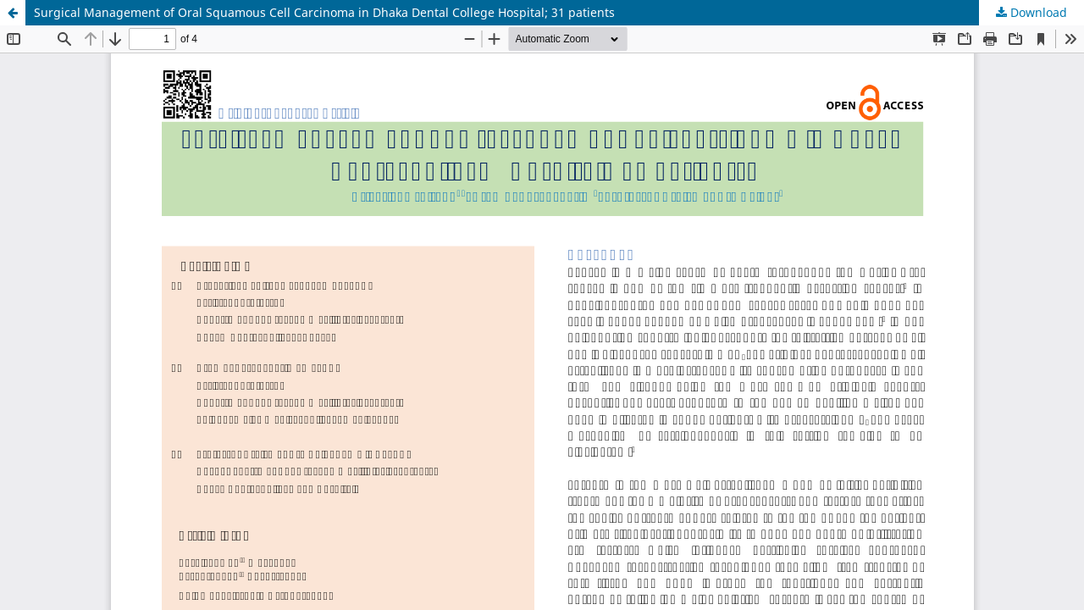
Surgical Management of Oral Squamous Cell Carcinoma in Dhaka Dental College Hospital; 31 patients (324, 12)
